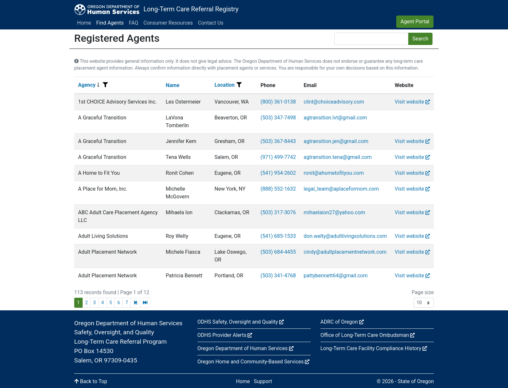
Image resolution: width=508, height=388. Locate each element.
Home (84, 23)
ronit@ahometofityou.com (334, 173)
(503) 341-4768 (278, 275)
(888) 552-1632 (278, 189)
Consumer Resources (168, 23)
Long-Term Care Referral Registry (191, 9)
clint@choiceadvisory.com (334, 102)
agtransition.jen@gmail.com (336, 141)
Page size (422, 292)
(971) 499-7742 (278, 157)
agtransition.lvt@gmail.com (335, 118)
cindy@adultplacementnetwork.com (345, 252)
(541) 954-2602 (278, 173)
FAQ (133, 23)
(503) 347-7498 (278, 118)
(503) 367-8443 (278, 141)
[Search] (371, 39)
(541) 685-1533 (278, 236)
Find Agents (110, 23)
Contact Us (211, 23)
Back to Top (90, 381)
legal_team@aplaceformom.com (341, 189)
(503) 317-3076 (278, 212)
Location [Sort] (224, 85)
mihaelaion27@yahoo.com (334, 212)
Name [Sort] (172, 85)
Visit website (412, 102)
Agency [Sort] (88, 85)
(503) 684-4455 (278, 252)
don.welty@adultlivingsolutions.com (345, 236)
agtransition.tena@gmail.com (338, 157)
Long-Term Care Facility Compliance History (373, 348)
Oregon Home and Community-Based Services (253, 362)
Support (263, 381)
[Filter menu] (105, 85)
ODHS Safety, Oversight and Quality (240, 322)
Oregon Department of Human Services (245, 348)
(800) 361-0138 (278, 102)
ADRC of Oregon (342, 322)
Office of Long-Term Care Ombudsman (367, 335)
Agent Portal (414, 21)
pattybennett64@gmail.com (335, 275)
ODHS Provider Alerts (224, 335)
